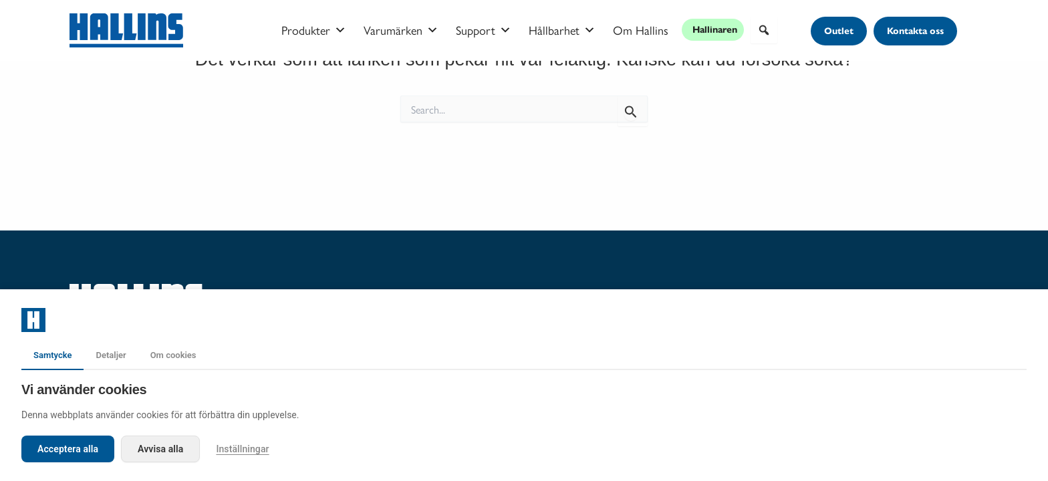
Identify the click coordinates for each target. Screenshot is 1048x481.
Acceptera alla (67, 449)
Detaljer (111, 355)
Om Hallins (640, 29)
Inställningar (242, 449)
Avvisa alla (160, 449)
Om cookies (173, 355)
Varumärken (401, 30)
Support (483, 30)
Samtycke (52, 355)
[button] (764, 30)
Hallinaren (714, 29)
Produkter (313, 30)
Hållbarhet (562, 30)
